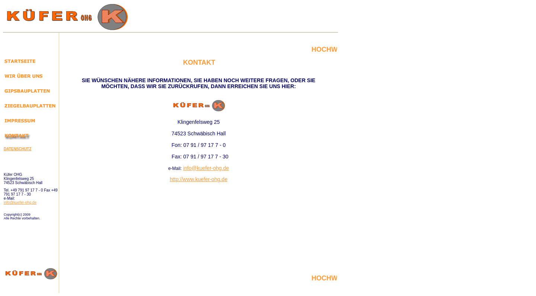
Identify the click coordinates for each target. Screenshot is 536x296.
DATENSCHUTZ (17, 149)
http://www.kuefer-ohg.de (198, 179)
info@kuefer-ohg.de (20, 202)
